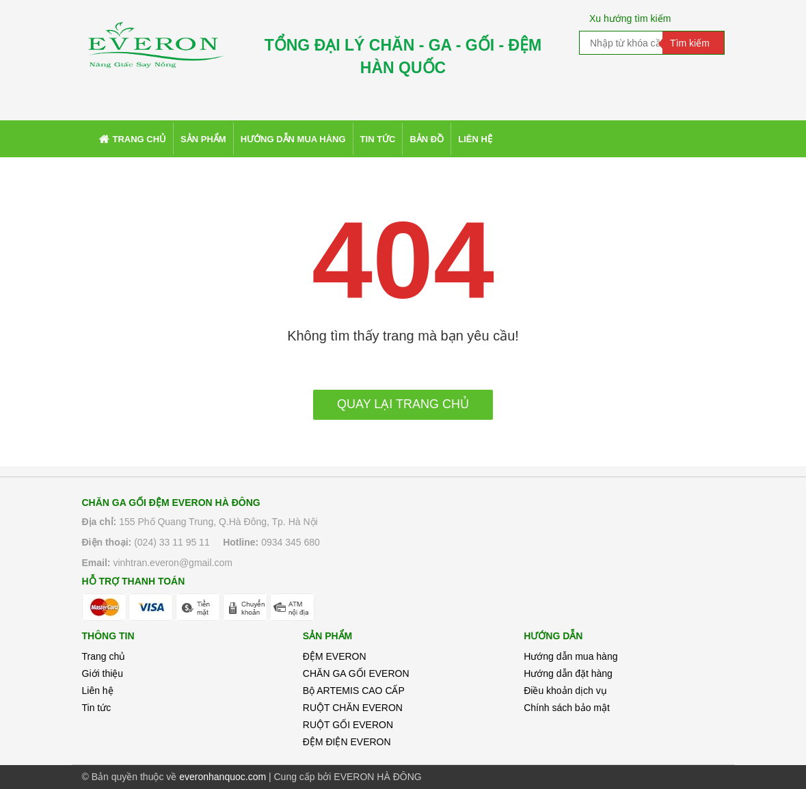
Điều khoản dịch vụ (565, 690)
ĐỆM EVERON (334, 656)
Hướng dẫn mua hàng (570, 656)
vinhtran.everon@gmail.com (172, 562)
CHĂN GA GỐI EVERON (356, 673)
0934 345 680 (290, 542)
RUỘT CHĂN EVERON (353, 707)
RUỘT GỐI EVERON (348, 724)
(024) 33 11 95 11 (172, 542)
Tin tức (96, 707)
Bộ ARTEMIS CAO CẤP (354, 690)
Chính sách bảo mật (567, 707)
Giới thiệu (103, 673)
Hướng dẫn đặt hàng (568, 673)
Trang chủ (104, 656)
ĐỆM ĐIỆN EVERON (347, 741)
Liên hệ (97, 690)
